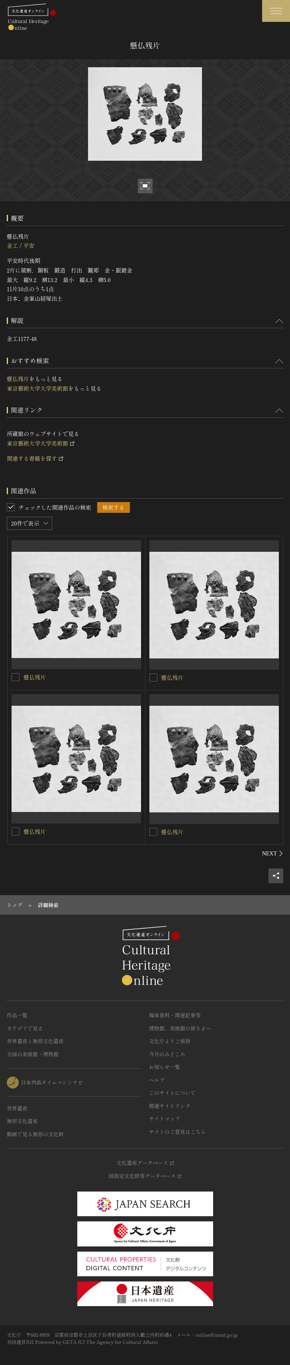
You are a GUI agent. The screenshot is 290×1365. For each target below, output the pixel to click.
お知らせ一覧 (164, 1067)
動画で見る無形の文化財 (35, 1134)
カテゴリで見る (25, 1028)
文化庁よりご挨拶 (169, 1041)
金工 (12, 245)
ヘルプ (157, 1080)
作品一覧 (17, 1015)
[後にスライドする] (272, 853)
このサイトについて (172, 1092)
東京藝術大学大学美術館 (37, 388)
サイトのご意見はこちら (177, 1131)
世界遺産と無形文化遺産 (35, 1041)
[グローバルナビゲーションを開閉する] (276, 11)
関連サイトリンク (169, 1106)
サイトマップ (164, 1118)
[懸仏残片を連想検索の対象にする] (16, 677)
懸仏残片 (18, 379)
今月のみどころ (167, 1054)
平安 (28, 245)
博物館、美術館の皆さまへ (180, 1028)
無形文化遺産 (22, 1121)
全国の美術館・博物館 (33, 1054)
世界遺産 (17, 1108)
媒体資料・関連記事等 (175, 1015)
